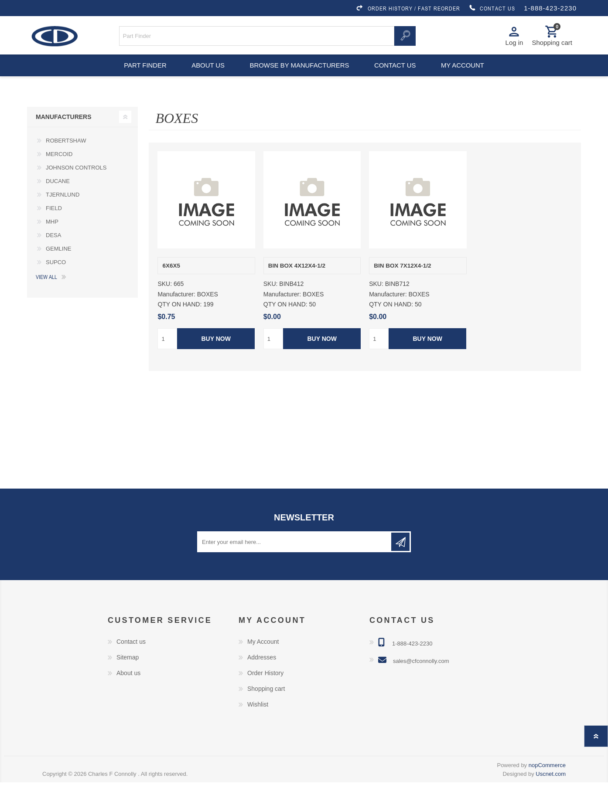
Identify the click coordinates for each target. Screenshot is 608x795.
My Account (263, 654)
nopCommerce (547, 778)
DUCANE (58, 193)
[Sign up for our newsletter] (294, 554)
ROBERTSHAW (66, 152)
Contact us (396, 74)
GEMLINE (59, 261)
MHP (52, 234)
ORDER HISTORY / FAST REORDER (407, 8)
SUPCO (56, 274)
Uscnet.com (551, 786)
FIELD (54, 220)
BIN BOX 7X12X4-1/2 (402, 278)
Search (404, 38)
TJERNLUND (62, 207)
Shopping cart (266, 701)
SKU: (164, 296)
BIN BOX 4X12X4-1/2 (296, 278)
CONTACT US (492, 8)
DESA (53, 247)
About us (206, 74)
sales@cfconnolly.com (421, 673)
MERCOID (59, 166)
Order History (265, 685)
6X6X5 (171, 278)
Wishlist (257, 716)
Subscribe (400, 554)
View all (46, 288)
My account (467, 74)
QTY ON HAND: (179, 316)
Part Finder (141, 74)
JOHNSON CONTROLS (76, 180)
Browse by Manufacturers (299, 74)
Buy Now (216, 351)
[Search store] (257, 38)
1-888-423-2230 (550, 8)
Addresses (261, 669)
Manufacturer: (176, 306)
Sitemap (127, 669)
